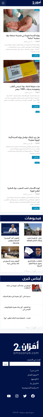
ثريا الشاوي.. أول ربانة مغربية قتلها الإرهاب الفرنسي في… (17, 308)
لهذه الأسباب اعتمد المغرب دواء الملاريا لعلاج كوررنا (24, 189)
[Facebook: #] (33, 396)
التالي (34, 271)
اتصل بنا (33, 383)
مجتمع (37, 10)
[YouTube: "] (9, 396)
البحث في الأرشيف (33, 359)
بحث (5, 363)
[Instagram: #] (17, 396)
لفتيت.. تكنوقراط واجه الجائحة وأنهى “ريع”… (16, 317)
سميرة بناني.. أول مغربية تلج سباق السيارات (16, 296)
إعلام (37, 112)
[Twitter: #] (25, 396)
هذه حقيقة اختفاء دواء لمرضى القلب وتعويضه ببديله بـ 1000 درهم (25, 87)
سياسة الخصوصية (29, 387)
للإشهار (34, 379)
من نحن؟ (33, 370)
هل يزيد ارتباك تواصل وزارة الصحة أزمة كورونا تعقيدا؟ (24, 138)
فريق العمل (32, 374)
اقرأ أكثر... (35, 55)
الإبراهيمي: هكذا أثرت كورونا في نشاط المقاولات (18, 286)
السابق (40, 271)
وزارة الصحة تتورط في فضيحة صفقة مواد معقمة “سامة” (23, 36)
